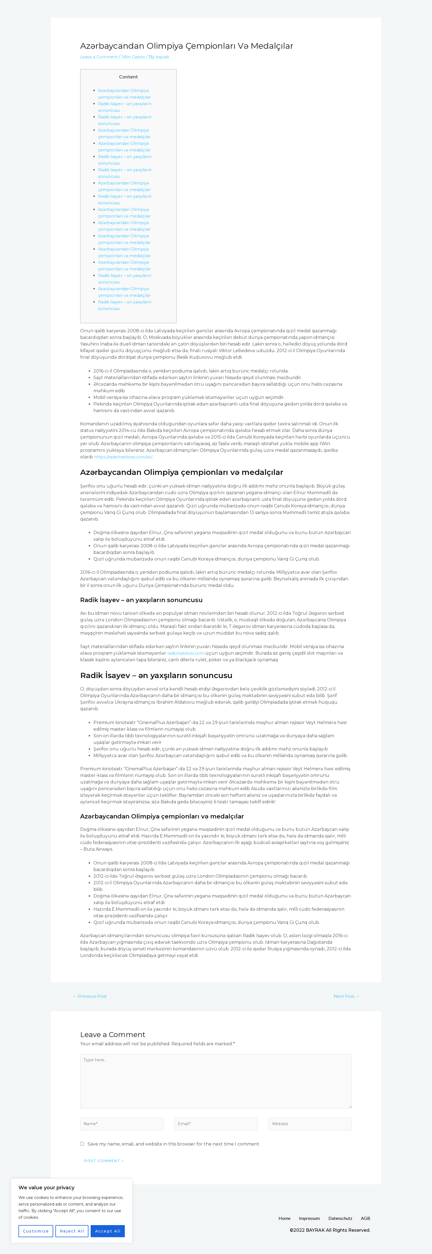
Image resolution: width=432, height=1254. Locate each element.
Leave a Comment (100, 56)
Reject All (72, 1231)
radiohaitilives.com (187, 653)
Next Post (344, 996)
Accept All (108, 1231)
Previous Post (92, 996)
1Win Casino (136, 56)
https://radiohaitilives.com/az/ (125, 456)
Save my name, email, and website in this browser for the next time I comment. (174, 1151)
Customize (36, 1231)
